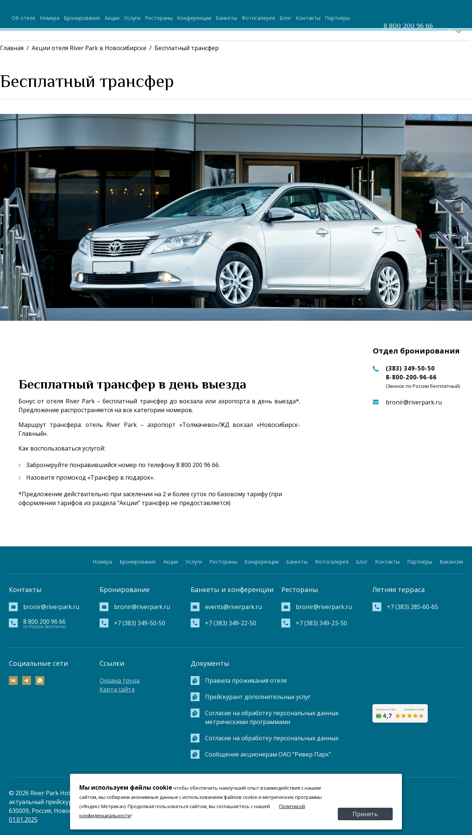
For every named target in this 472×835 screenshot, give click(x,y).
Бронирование (82, 17)
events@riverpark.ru (233, 607)
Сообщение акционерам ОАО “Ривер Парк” (268, 754)
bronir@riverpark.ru (414, 402)
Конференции (194, 17)
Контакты (308, 17)
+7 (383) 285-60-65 (412, 607)
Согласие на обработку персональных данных (272, 738)
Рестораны (159, 17)
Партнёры (337, 17)
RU (450, 30)
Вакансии (451, 561)
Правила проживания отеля (246, 680)
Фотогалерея (258, 17)
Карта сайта (117, 689)
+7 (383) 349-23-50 (321, 623)
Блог (285, 17)
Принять (365, 814)
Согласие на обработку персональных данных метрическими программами (272, 717)
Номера (49, 17)
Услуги (132, 17)
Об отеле (23, 17)
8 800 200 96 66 (408, 25)
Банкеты (226, 17)
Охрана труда (119, 680)
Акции (112, 17)
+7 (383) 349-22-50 (230, 623)
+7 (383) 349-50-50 (139, 623)
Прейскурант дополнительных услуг (257, 697)
